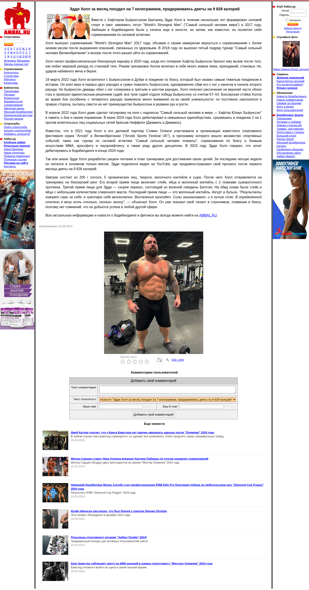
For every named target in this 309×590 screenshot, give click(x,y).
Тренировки (11, 91)
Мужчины (10, 60)
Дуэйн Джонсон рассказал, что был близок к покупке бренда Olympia (119, 512)
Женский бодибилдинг (18, 111)
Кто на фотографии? (290, 84)
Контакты (10, 166)
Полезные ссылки (15, 159)
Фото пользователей (290, 110)
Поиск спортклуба (15, 127)
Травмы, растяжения (290, 128)
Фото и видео (285, 106)
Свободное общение (290, 149)
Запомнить (295, 20)
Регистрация (293, 31)
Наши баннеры (13, 149)
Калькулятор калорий (290, 81)
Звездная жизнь (14, 108)
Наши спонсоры (14, 152)
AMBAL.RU (208, 215)
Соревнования (13, 105)
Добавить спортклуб (17, 134)
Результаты (11, 72)
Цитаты (281, 146)
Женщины (23, 60)
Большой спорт (286, 135)
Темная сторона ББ (289, 125)
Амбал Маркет (286, 156)
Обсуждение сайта (289, 152)
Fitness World (285, 139)
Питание (9, 94)
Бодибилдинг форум (290, 115)
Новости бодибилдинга (291, 96)
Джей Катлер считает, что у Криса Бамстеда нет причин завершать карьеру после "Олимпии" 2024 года (142, 433)
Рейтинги (10, 79)
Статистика (11, 76)
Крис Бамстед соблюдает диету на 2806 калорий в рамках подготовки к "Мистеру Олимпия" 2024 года (141, 564)
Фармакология (13, 101)
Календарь (11, 82)
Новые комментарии (290, 99)
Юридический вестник (18, 115)
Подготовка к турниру (290, 132)
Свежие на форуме (289, 103)
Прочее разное (13, 118)
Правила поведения (17, 156)
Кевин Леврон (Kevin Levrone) (291, 56)
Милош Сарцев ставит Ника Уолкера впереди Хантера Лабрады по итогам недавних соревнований (139, 460)
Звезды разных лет (16, 64)
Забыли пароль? (293, 28)
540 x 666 (177, 359)
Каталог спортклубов (17, 130)
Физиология (11, 98)
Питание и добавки (289, 121)
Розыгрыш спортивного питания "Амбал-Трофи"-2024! (109, 538)
